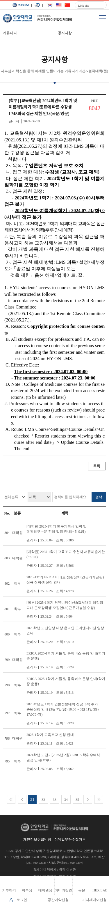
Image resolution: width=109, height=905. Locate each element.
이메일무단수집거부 (70, 839)
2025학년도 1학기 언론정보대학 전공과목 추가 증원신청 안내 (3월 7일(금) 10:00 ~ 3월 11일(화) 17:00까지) (62, 709)
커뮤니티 (10, 33)
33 (54, 800)
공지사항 (65, 33)
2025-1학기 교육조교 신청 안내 (50, 735)
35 (77, 800)
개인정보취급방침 (37, 839)
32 (43, 800)
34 (66, 800)
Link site (83, 5)
